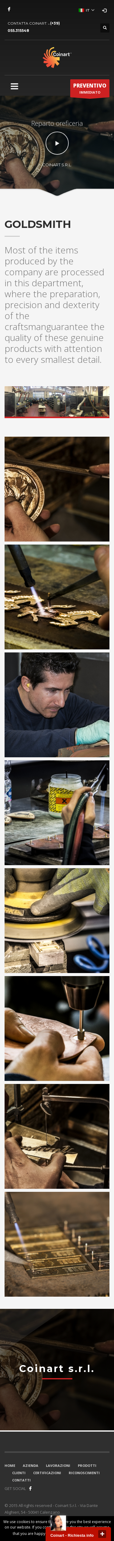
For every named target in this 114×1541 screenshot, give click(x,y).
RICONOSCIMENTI (84, 1472)
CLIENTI (19, 1472)
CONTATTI (21, 1480)
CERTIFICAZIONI (47, 1472)
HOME (10, 1465)
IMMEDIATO (89, 89)
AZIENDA (30, 1465)
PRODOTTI (87, 1465)
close (102, 1534)
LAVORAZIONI (58, 1465)
